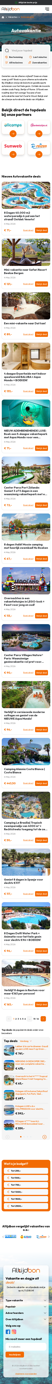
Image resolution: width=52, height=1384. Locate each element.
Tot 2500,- (14, 1206)
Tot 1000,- (14, 1191)
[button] (21, 1137)
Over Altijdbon (14, 1319)
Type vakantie (14, 1300)
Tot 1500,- (14, 1199)
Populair (11, 1306)
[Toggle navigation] (47, 9)
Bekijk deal (41, 230)
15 (34, 1018)
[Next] (43, 1019)
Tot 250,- (14, 1170)
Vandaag (26, 1041)
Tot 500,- (14, 1177)
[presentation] (7, 1137)
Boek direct (28, 230)
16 (37, 1018)
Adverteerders (15, 1313)
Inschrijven (15, 1354)
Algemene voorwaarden (26, 1373)
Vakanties (12, 17)
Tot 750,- (14, 1184)
